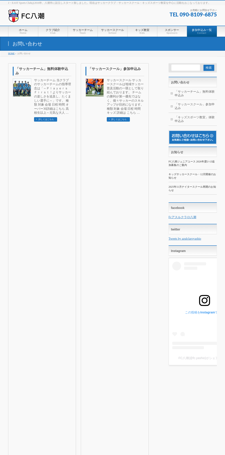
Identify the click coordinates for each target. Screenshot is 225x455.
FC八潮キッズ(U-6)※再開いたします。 (166, 396)
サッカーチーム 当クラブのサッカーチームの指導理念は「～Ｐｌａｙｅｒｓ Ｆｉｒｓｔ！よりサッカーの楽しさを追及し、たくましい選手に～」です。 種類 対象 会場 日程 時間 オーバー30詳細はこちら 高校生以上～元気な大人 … (52, 97)
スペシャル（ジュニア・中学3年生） (165, 404)
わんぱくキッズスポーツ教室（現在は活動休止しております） (115, 415)
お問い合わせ (180, 82)
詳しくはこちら (46, 119)
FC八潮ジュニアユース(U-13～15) (118, 400)
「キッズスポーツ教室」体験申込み (41, 138)
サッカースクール (155, 390)
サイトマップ (66, 380)
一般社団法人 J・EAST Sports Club (107, 443)
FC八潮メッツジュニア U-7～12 (118, 404)
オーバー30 (106, 396)
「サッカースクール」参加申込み (114, 69)
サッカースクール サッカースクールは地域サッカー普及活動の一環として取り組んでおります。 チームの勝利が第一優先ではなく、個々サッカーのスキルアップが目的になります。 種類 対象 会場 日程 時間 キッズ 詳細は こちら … (125, 97)
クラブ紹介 (84, 390)
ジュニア (150, 400)
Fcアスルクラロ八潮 (182, 217)
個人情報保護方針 (38, 380)
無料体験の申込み (171, 415)
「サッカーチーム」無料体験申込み (41, 71)
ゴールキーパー (153, 409)
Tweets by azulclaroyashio (185, 238)
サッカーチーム (109, 390)
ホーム (16, 380)
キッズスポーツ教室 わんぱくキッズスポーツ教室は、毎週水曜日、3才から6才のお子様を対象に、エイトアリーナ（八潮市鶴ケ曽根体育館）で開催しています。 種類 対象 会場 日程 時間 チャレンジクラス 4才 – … (52, 164)
